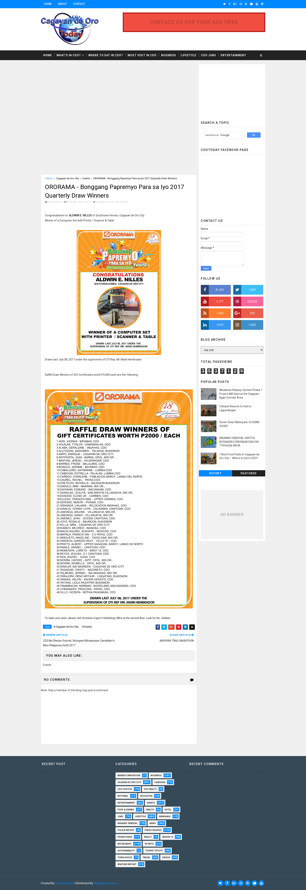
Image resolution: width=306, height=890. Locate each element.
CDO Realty (150, 789)
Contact (79, 3)
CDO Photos (124, 789)
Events (86, 178)
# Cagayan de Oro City (66, 626)
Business (168, 55)
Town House (124, 857)
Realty (148, 837)
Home (48, 3)
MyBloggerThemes (105, 883)
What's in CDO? (69, 55)
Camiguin (159, 782)
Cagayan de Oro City (67, 178)
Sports (149, 844)
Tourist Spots (154, 850)
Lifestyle (188, 55)
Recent (215, 473)
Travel (146, 857)
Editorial (122, 796)
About (62, 3)
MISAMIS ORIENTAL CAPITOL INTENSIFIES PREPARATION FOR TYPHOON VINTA (239, 441)
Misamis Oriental (127, 823)
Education (146, 796)
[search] (223, 135)
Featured (249, 473)
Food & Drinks (125, 809)
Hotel (168, 809)
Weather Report (126, 864)
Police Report (125, 830)
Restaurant (124, 844)
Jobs (120, 816)
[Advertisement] (73, 91)
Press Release (153, 830)
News (152, 823)
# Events (87, 626)
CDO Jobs (208, 55)
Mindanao (165, 816)
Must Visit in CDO (142, 55)
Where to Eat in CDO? (105, 55)
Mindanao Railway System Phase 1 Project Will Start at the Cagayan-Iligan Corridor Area (240, 393)
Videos (166, 857)
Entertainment (233, 55)
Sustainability (126, 850)
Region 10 (167, 837)
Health (150, 809)
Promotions (124, 837)
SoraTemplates (64, 883)
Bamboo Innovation (128, 775)
